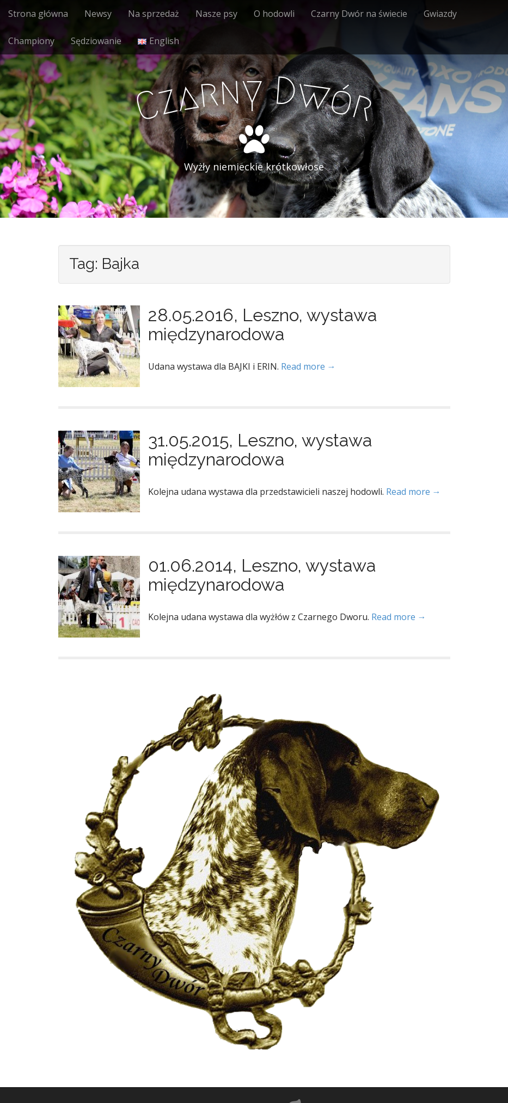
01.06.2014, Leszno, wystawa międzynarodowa (262, 575)
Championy (31, 41)
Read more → (308, 366)
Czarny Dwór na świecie (359, 14)
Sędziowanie (96, 41)
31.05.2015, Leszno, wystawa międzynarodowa (260, 449)
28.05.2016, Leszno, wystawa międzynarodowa (262, 324)
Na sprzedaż (153, 14)
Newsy (98, 14)
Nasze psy (216, 14)
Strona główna (38, 14)
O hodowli (274, 14)
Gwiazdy (440, 14)
